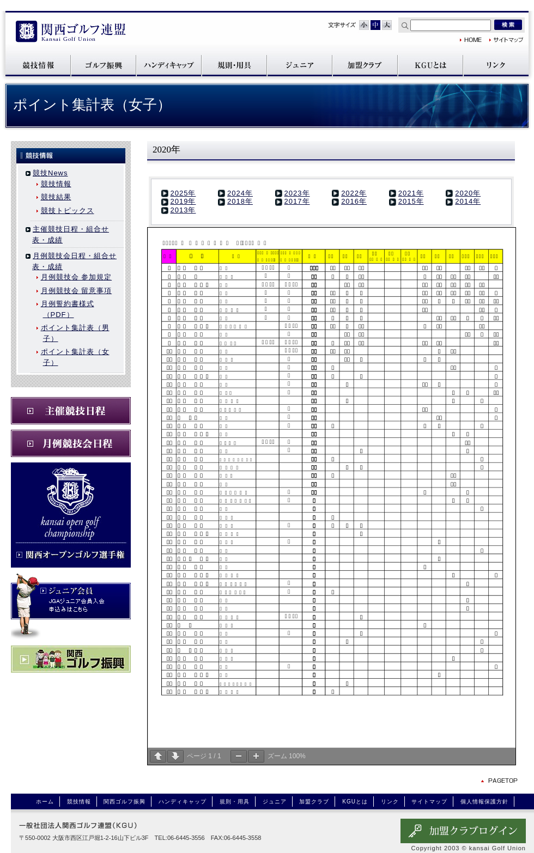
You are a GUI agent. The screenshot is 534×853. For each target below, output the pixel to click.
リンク (496, 65)
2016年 (354, 201)
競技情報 (38, 65)
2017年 (297, 201)
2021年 (411, 193)
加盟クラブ (365, 65)
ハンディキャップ (169, 65)
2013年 (183, 210)
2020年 (468, 193)
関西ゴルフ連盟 (71, 32)
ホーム (45, 802)
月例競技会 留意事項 (76, 291)
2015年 (411, 201)
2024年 (240, 193)
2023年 (297, 193)
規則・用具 (234, 65)
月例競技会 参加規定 (76, 277)
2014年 (468, 201)
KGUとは (430, 65)
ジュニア (299, 65)
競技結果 (56, 197)
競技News (50, 173)
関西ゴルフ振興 (103, 65)
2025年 (183, 193)
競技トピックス (67, 210)
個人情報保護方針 (484, 802)
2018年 (240, 201)
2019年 (183, 201)
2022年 (354, 193)
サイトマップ (506, 39)
